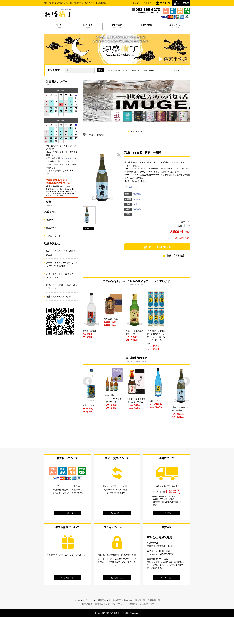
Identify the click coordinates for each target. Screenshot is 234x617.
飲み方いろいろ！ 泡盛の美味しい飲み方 (62, 253)
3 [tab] (134, 131)
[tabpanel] (136, 101)
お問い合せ (87, 604)
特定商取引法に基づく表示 (141, 604)
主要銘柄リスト (53, 235)
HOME (90, 135)
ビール (144, 70)
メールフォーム (68, 158)
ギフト (124, 70)
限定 (139, 70)
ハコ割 (110, 70)
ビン (135, 214)
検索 (100, 70)
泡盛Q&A (50, 219)
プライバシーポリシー (116, 604)
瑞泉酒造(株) (138, 194)
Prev (87, 381)
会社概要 (99, 604)
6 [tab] (142, 131)
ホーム (77, 600)
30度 (135, 204)
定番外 (151, 70)
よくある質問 (114, 600)
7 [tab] (144, 131)
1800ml (136, 199)
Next (185, 381)
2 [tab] (131, 131)
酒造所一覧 (51, 227)
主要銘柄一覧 (154, 600)
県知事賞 (117, 70)
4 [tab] (136, 131)
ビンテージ (132, 70)
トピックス (88, 600)
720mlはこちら (132, 187)
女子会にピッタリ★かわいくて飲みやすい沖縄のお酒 (61, 264)
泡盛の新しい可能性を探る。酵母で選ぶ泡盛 (61, 287)
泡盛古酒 (137, 209)
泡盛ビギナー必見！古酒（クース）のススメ (60, 275)
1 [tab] (129, 131)
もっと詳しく (67, 513)
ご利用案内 (101, 600)
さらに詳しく (181, 70)
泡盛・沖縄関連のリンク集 (58, 296)
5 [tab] (139, 131)
